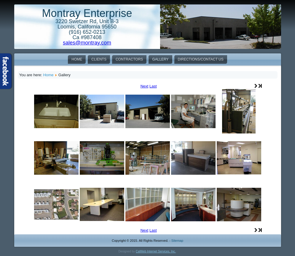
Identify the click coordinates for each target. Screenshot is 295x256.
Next (145, 86)
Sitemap (177, 240)
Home (76, 59)
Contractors (129, 59)
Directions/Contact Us (201, 59)
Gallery (160, 59)
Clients (98, 59)
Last (153, 86)
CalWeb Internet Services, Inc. (156, 251)
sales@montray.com (87, 43)
